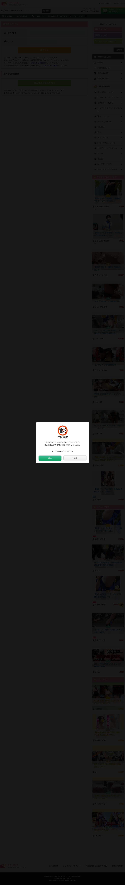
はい (50, 458)
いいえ (75, 458)
